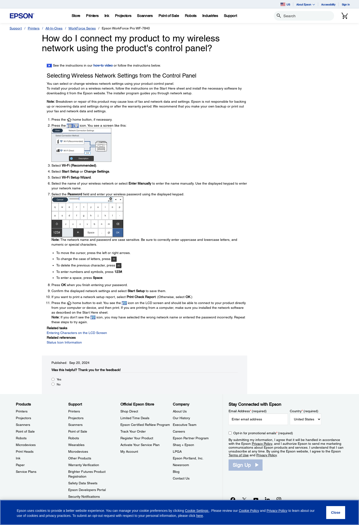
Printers (33, 28)
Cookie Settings (197, 511)
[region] (179, 512)
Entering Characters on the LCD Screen (77, 333)
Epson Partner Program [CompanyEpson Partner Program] (191, 438)
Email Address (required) (248, 411)
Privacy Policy (262, 444)
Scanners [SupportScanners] (75, 425)
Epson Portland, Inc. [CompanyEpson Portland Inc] (188, 458)
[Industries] (210, 16)
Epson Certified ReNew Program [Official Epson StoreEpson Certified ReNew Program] (145, 425)
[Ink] (106, 16)
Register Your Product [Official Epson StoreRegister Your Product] (136, 438)
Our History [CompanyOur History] (181, 418)
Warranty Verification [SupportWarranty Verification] (83, 465)
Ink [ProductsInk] (18, 458)
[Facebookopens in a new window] (233, 499)
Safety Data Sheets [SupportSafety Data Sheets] (82, 483)
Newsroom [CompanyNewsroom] (181, 465)
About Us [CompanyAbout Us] (180, 411)
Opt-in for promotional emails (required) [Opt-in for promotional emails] (263, 433)
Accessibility (328, 4)
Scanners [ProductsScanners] (23, 425)
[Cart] (344, 16)
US (285, 4)
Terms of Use (239, 455)
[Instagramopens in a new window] (279, 499)
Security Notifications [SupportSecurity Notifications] (84, 496)
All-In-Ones (53, 28)
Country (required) (304, 411)
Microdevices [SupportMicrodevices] (78, 451)
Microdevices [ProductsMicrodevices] (26, 445)
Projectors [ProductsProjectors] (23, 418)
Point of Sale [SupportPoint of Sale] (77, 431)
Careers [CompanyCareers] (179, 431)
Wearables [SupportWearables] (76, 445)
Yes (59, 379)
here (199, 516)
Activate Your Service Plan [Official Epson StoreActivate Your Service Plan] (140, 445)
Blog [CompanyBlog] (176, 472)
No (59, 384)
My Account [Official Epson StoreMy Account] (129, 451)
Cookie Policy (249, 511)
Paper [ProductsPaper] (20, 465)
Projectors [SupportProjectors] (76, 418)
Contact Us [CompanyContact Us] (181, 478)
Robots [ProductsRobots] (21, 438)
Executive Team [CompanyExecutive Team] (184, 425)
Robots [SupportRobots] (73, 438)
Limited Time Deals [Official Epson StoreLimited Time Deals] (134, 418)
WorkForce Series (82, 28)
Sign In (346, 4)
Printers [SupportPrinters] (74, 411)
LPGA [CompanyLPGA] (177, 451)
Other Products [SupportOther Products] (79, 458)
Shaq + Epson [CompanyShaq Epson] (183, 445)
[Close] (335, 512)
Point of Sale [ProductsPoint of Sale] (25, 431)
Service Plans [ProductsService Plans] (26, 472)
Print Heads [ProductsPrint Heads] (25, 451)
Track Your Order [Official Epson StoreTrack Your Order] (133, 431)
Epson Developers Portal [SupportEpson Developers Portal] (87, 490)
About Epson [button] (305, 4)
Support (16, 28)
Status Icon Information (64, 342)
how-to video (103, 65)
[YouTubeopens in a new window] (256, 499)
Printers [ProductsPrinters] (22, 411)
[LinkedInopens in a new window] (267, 499)
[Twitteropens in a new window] (244, 499)
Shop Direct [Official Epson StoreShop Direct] (129, 411)
